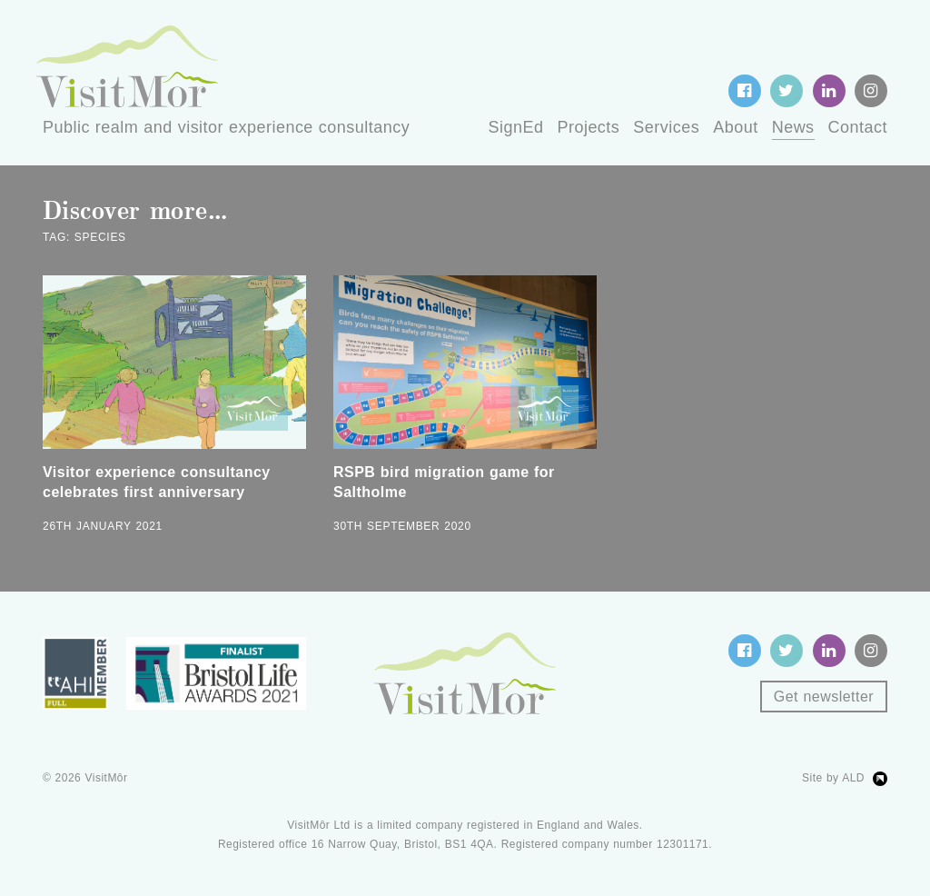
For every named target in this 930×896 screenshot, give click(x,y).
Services (666, 127)
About (735, 127)
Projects (588, 127)
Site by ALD (833, 778)
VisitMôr (106, 778)
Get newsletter (824, 696)
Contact (857, 127)
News (793, 127)
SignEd (516, 127)
